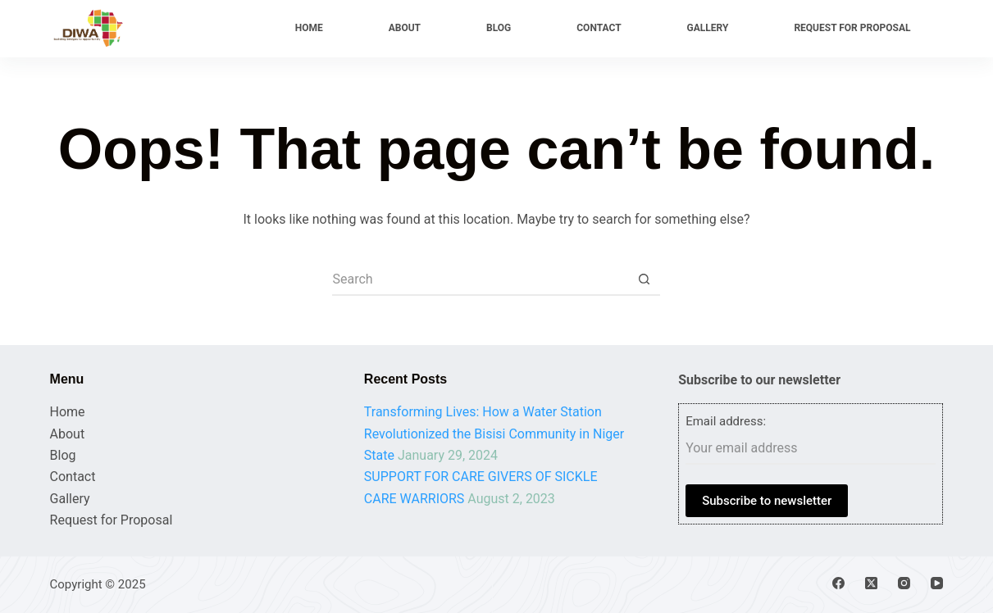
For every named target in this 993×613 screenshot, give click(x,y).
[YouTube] (937, 583)
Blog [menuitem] (498, 28)
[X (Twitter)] (871, 583)
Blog (63, 455)
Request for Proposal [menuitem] (852, 28)
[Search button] (643, 279)
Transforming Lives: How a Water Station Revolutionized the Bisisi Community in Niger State (494, 433)
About (67, 434)
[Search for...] (479, 279)
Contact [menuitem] (598, 28)
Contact (73, 476)
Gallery (70, 498)
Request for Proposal (111, 520)
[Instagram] (904, 583)
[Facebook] (838, 583)
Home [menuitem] (309, 28)
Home (67, 412)
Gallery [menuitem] (708, 28)
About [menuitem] (405, 28)
